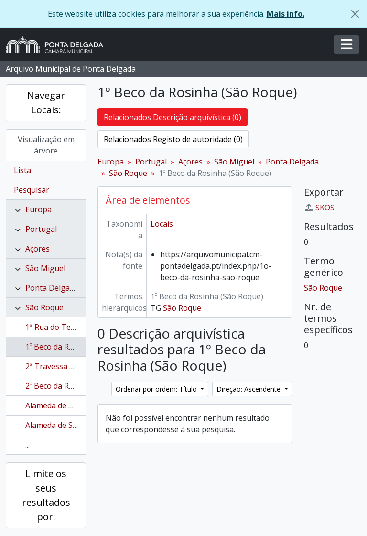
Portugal (41, 229)
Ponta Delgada (51, 288)
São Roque (44, 307)
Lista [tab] (22, 170)
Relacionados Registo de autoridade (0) (173, 139)
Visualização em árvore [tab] (46, 145)
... (27, 444)
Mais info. (285, 14)
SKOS (319, 207)
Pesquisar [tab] (31, 190)
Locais (162, 224)
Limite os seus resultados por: (46, 495)
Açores (37, 248)
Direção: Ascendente (249, 389)
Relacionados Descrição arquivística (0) (172, 117)
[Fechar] (355, 13)
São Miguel (45, 268)
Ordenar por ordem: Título (157, 389)
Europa (38, 209)
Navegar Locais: (46, 102)
